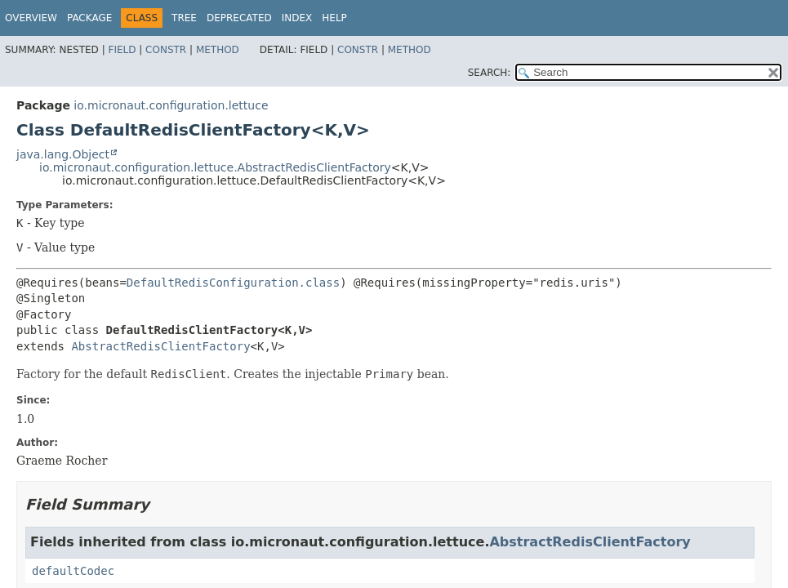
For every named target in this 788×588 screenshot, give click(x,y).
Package (89, 18)
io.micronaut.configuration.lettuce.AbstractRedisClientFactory (215, 167)
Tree (184, 18)
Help (334, 18)
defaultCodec (73, 570)
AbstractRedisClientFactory (160, 346)
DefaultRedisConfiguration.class (233, 282)
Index (297, 18)
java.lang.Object (62, 154)
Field (122, 50)
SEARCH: (489, 72)
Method (217, 50)
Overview (31, 18)
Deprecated (239, 18)
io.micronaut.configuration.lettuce (170, 105)
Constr (165, 50)
